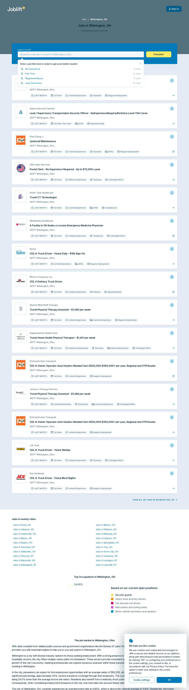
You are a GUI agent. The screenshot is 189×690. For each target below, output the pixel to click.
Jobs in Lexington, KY (106, 560)
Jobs (84, 19)
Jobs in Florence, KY (23, 556)
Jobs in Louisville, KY (106, 565)
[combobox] (81, 54)
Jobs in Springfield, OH (107, 542)
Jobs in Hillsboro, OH (106, 529)
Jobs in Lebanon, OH (23, 529)
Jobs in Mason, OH (22, 538)
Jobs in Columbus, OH (107, 556)
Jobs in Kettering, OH (106, 534)
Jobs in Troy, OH (104, 547)
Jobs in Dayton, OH (22, 542)
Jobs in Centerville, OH (24, 534)
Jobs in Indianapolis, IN (24, 565)
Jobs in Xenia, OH (22, 525)
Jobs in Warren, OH (105, 525)
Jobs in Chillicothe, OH (24, 551)
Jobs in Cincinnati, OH (24, 547)
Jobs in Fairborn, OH (106, 538)
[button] (158, 54)
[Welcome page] (16, 8)
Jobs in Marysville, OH (24, 560)
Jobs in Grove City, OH (107, 551)
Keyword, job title (24, 50)
